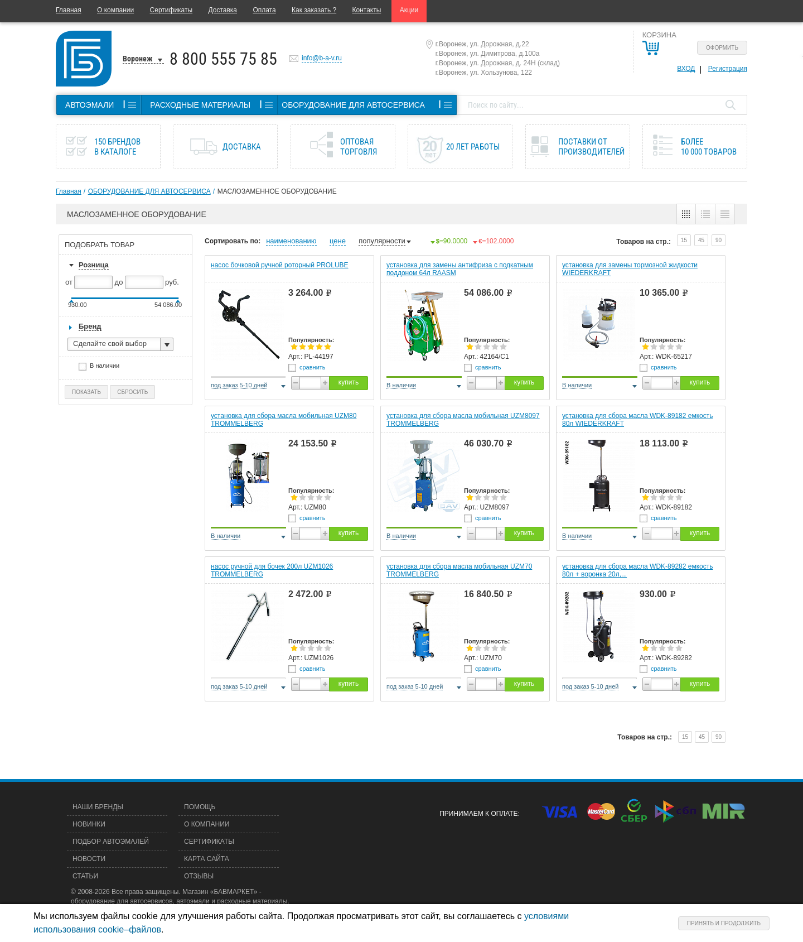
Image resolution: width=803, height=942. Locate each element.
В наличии (108, 367)
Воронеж (138, 58)
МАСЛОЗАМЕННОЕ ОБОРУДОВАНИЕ (277, 191)
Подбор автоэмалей (110, 841)
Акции (409, 10)
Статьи (85, 876)
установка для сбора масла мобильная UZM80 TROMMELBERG (283, 419)
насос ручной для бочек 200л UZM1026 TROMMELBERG (272, 570)
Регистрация (727, 69)
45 (701, 240)
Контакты (366, 10)
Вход (686, 69)
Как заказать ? (314, 10)
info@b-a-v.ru (322, 58)
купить (348, 382)
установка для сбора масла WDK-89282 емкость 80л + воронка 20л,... (637, 570)
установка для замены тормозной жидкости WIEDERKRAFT (630, 269)
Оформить (722, 48)
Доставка (222, 10)
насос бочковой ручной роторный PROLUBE (280, 265)
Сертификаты (171, 10)
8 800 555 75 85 (223, 59)
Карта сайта (206, 859)
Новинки (88, 824)
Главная (68, 10)
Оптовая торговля (358, 147)
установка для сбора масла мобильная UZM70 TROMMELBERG (459, 570)
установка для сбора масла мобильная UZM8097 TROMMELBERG (463, 419)
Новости (88, 859)
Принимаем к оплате (478, 814)
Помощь (199, 807)
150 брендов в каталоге (117, 147)
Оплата (264, 10)
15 (684, 240)
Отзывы (199, 876)
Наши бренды (97, 807)
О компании (115, 10)
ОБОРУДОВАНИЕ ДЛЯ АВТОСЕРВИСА (149, 191)
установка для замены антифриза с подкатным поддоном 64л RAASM (459, 269)
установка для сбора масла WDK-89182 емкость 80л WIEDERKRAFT (637, 419)
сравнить (312, 367)
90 (718, 240)
